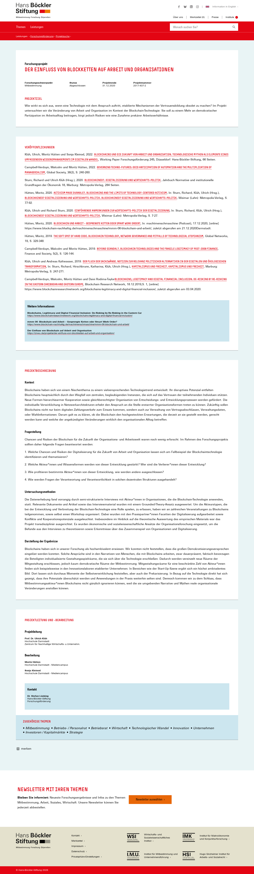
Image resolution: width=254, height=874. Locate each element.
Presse (215, 17)
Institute (230, 17)
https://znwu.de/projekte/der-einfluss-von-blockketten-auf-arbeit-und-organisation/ (70, 333)
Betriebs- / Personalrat (70, 728)
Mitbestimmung (37, 728)
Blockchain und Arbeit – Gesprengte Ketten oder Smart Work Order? (97, 223)
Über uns (178, 17)
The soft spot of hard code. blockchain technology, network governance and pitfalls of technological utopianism (128, 236)
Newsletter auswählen (149, 799)
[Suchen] (234, 27)
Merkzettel (77, 841)
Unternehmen (203, 728)
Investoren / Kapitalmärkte (45, 732)
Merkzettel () (197, 17)
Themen (21, 27)
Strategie (76, 732)
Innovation (181, 728)
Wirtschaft (119, 728)
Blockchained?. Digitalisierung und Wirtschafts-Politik (122, 180)
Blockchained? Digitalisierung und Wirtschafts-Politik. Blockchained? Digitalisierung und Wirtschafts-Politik (101, 198)
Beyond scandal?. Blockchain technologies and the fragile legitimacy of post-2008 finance (157, 249)
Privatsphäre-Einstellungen (85, 856)
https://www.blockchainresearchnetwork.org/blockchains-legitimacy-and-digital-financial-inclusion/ (79, 315)
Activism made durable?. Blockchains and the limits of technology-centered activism (110, 193)
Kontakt (75, 835)
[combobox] (200, 27)
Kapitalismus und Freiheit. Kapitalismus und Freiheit (168, 267)
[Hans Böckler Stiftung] (33, 847)
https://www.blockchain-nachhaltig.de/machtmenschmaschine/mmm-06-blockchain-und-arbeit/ (78, 324)
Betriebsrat (99, 728)
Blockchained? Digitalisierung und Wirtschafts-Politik (62, 216)
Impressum (77, 846)
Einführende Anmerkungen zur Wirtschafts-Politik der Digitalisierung (122, 211)
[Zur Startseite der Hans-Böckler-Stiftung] (33, 16)
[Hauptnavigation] (30, 26)
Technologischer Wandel (150, 728)
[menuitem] (21, 29)
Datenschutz (78, 851)
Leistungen (36, 27)
